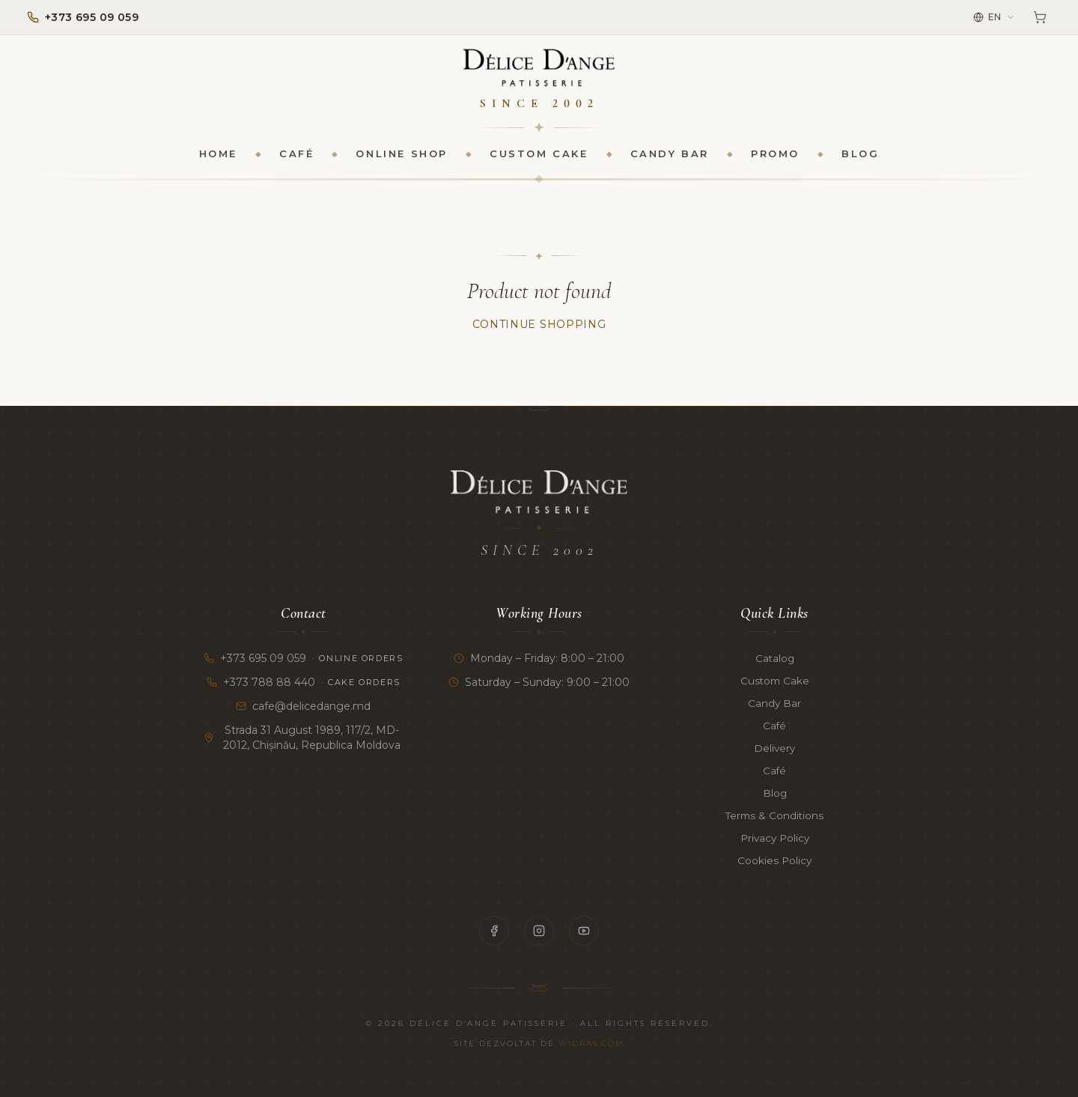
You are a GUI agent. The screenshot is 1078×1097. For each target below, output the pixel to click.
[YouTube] (584, 931)
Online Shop (402, 154)
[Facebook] (494, 931)
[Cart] (1040, 17)
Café (296, 154)
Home (218, 154)
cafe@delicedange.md (303, 706)
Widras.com (591, 1043)
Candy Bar (669, 154)
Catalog (775, 658)
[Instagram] (539, 931)
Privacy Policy (774, 838)
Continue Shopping (539, 325)
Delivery (774, 748)
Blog (860, 154)
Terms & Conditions (774, 815)
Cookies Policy (774, 860)
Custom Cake (539, 154)
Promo (775, 154)
